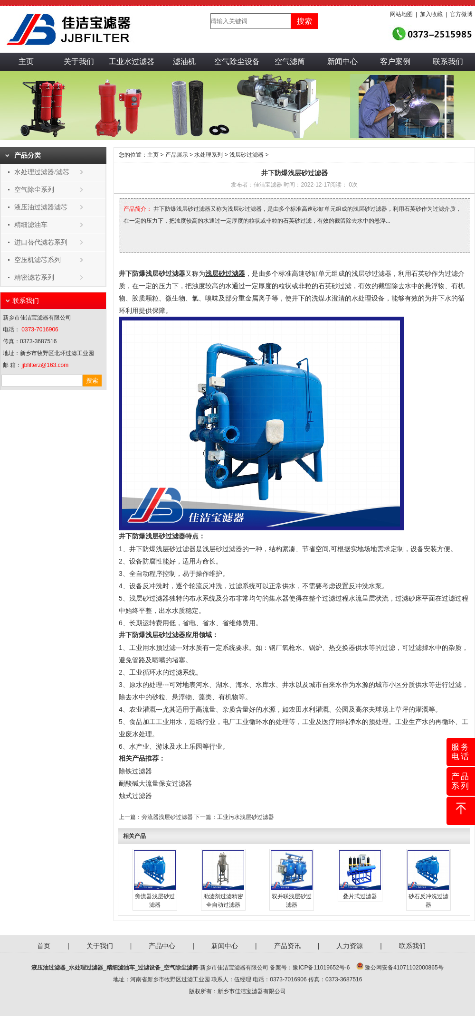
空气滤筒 (290, 61)
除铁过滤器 (135, 771)
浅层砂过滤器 (246, 154)
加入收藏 (431, 14)
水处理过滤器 (86, 967)
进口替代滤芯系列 (40, 242)
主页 (26, 61)
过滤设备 (149, 967)
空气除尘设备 (237, 61)
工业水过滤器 (131, 61)
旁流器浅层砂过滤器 (167, 817)
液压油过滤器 (48, 967)
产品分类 (27, 155)
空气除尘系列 (34, 189)
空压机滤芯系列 (37, 259)
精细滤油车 (31, 224)
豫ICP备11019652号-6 (321, 967)
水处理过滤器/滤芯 (41, 172)
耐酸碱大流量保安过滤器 (155, 783)
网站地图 (401, 14)
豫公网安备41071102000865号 (404, 967)
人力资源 (349, 946)
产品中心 (162, 946)
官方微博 (461, 14)
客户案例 (395, 61)
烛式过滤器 (135, 796)
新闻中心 (342, 61)
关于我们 (79, 61)
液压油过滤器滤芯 (40, 207)
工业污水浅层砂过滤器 (245, 817)
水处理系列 (208, 154)
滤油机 (184, 61)
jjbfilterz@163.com (44, 365)
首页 (43, 946)
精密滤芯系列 (34, 277)
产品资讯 (287, 946)
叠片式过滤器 (360, 896)
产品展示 (176, 154)
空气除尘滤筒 (181, 967)
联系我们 (448, 61)
